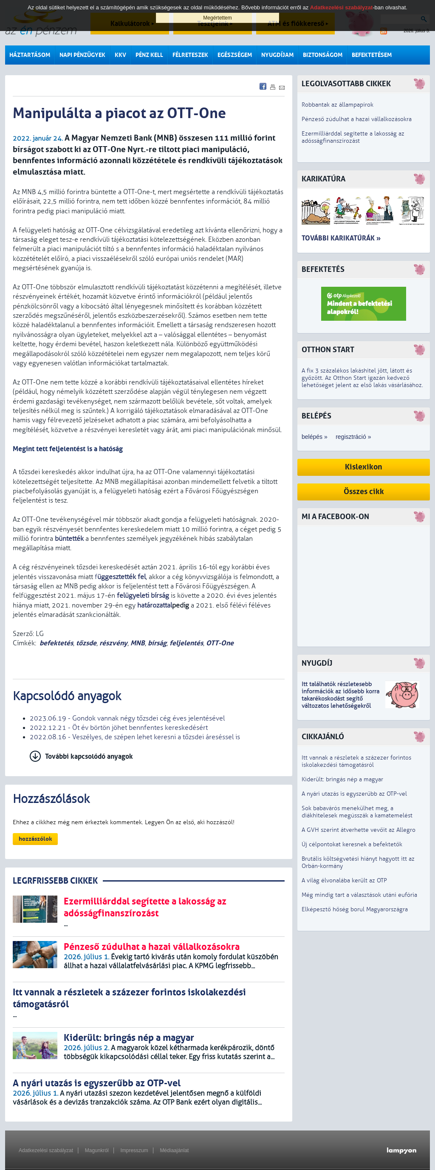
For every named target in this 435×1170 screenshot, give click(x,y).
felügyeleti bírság (143, 595)
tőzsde (86, 643)
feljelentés (186, 643)
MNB (137, 643)
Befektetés (323, 269)
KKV (120, 55)
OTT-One (220, 643)
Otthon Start (328, 349)
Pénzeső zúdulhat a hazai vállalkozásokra (357, 119)
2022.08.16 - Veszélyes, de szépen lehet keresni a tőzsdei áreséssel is (135, 737)
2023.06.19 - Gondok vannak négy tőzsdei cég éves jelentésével (127, 718)
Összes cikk (364, 491)
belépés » (315, 436)
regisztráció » (353, 436)
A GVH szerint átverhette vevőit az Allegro (358, 830)
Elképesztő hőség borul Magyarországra (355, 909)
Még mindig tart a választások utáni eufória (359, 895)
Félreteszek (190, 55)
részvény (113, 643)
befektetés (56, 643)
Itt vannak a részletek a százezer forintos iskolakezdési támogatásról (356, 761)
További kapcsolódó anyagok (89, 756)
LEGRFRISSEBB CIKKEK (55, 881)
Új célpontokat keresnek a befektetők (352, 844)
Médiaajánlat (174, 1150)
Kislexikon (363, 467)
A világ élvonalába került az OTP (344, 880)
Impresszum (134, 1150)
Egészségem (235, 55)
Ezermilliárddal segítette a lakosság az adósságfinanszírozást (353, 137)
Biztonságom (322, 55)
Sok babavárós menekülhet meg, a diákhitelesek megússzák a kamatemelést (357, 812)
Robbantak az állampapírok (337, 104)
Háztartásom (29, 55)
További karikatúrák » (341, 238)
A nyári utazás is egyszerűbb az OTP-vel (354, 793)
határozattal (154, 605)
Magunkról (97, 1150)
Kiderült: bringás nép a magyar (342, 779)
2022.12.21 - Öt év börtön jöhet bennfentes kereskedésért (119, 728)
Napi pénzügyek (82, 55)
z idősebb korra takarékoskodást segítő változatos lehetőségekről (340, 698)
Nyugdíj (317, 663)
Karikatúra (323, 179)
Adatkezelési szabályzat (46, 1150)
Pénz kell (149, 55)
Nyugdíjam (277, 55)
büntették (69, 539)
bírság (157, 643)
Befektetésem (372, 55)
